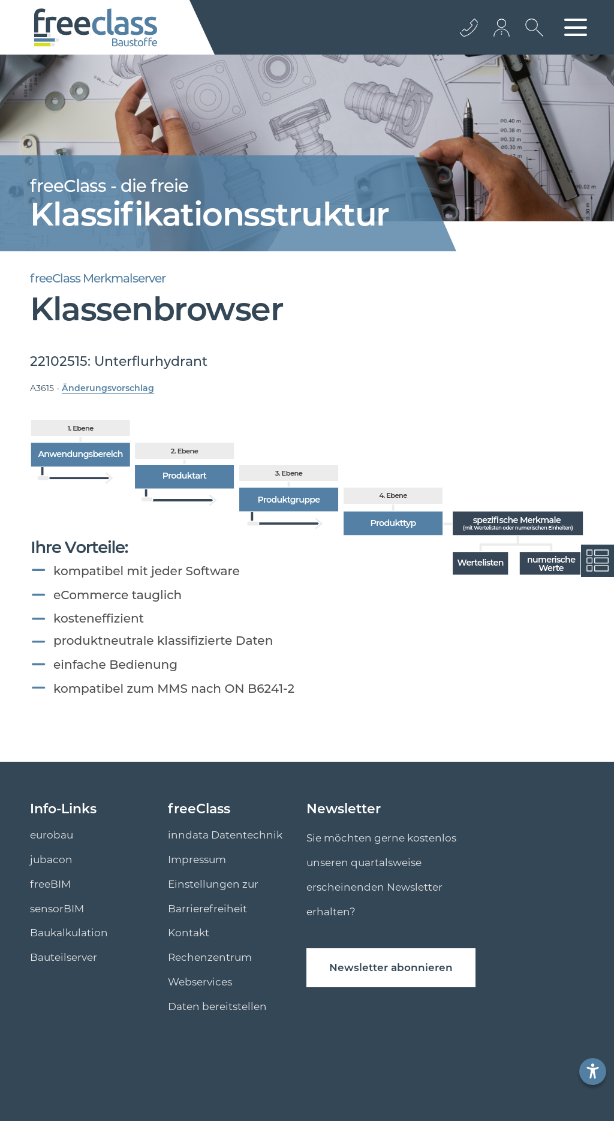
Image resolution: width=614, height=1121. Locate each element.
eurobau (51, 835)
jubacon (51, 859)
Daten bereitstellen (217, 1006)
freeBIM (50, 884)
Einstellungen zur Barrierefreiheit (213, 896)
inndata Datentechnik (225, 835)
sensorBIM (57, 909)
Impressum (197, 859)
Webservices (200, 982)
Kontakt (188, 933)
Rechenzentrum (210, 957)
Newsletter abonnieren (391, 967)
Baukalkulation (69, 933)
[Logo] (95, 27)
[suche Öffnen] (531, 37)
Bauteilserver (63, 957)
